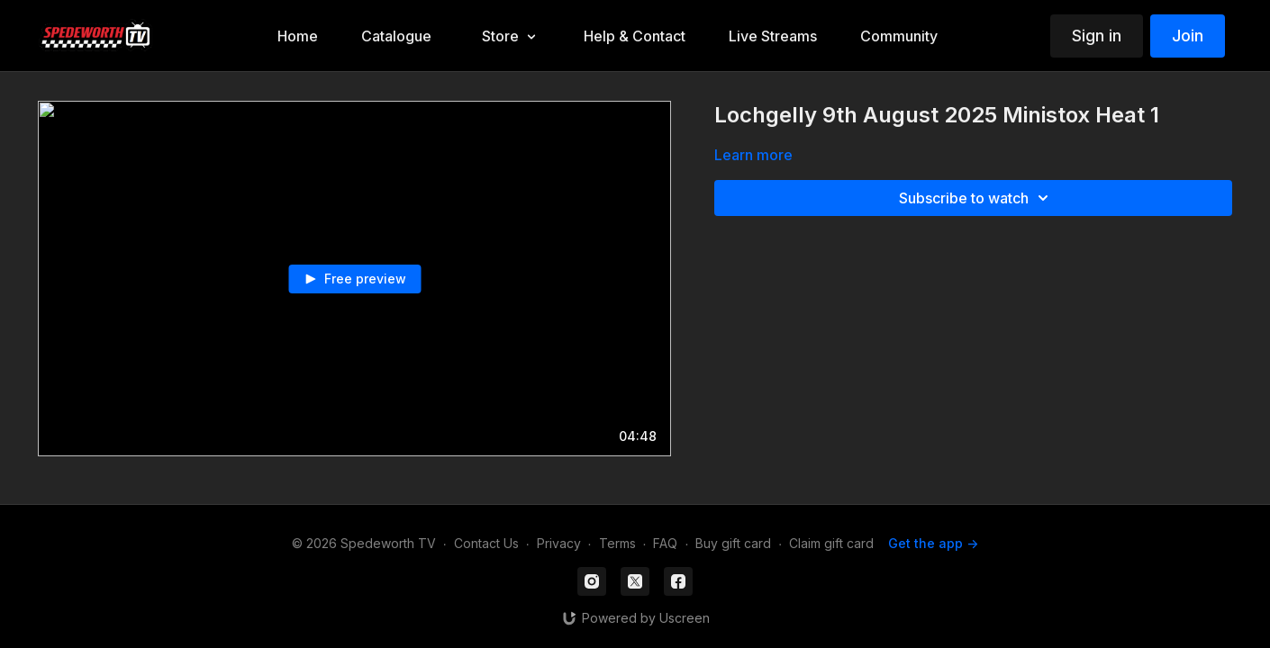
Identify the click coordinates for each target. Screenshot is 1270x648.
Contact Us (486, 543)
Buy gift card (733, 543)
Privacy (559, 543)
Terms (617, 543)
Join (1187, 35)
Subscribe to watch (976, 198)
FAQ (665, 543)
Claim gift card (831, 543)
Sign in (1096, 35)
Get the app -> (933, 543)
